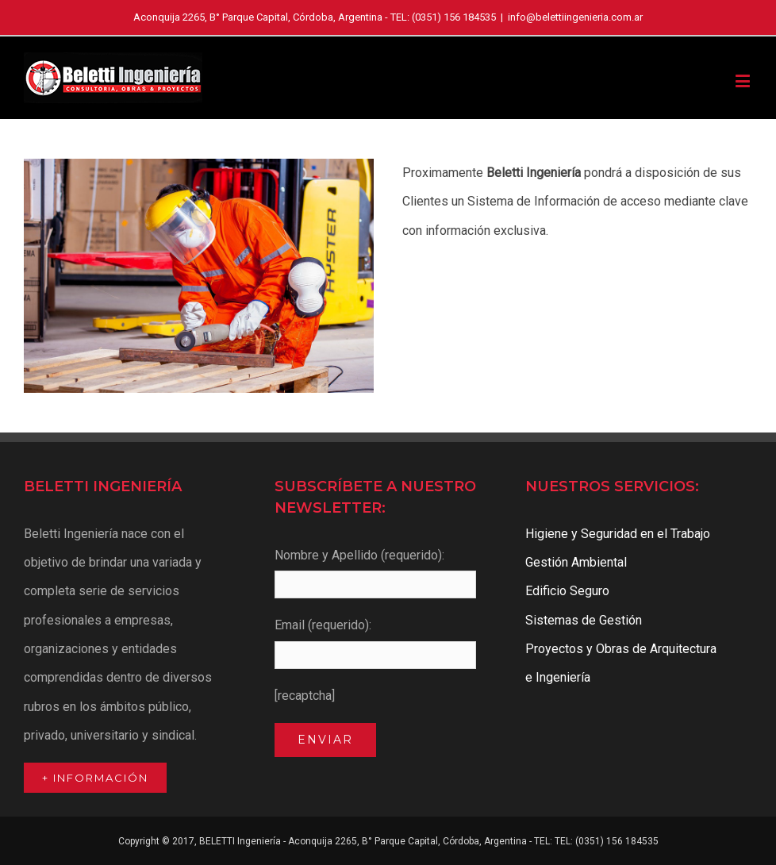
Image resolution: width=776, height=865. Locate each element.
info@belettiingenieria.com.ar (575, 17)
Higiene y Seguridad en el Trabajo (617, 533)
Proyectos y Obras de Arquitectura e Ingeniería (620, 663)
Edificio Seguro (567, 590)
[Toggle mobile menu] (744, 80)
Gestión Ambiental (576, 562)
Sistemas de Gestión (583, 620)
